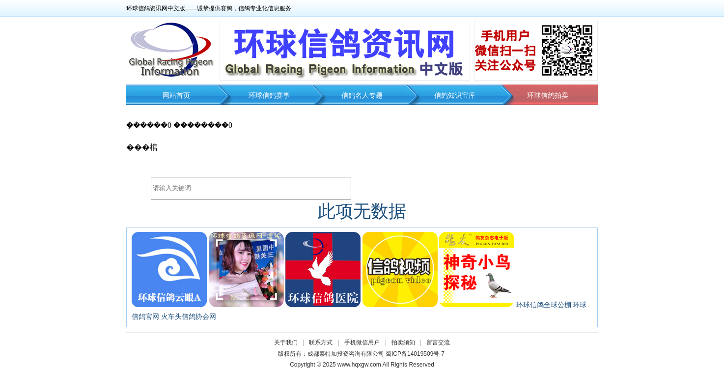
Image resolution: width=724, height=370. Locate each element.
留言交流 (438, 342)
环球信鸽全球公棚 (543, 305)
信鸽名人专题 (362, 95)
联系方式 (321, 342)
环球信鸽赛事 (269, 95)
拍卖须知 (405, 342)
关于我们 (286, 342)
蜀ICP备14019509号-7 (415, 353)
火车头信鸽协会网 (188, 316)
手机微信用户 (362, 342)
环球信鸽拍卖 (547, 95)
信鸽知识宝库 (454, 95)
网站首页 (176, 95)
